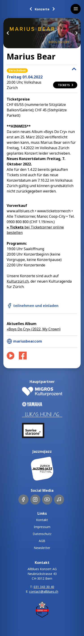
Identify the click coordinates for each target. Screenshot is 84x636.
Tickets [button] (66, 85)
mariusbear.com (24, 341)
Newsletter (42, 548)
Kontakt (42, 520)
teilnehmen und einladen (32, 305)
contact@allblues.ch (43, 591)
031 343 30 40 (44, 587)
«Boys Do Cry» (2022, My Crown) (33, 329)
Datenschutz (42, 534)
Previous (7, 33)
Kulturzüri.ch (18, 281)
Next (76, 33)
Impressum (42, 527)
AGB (42, 541)
